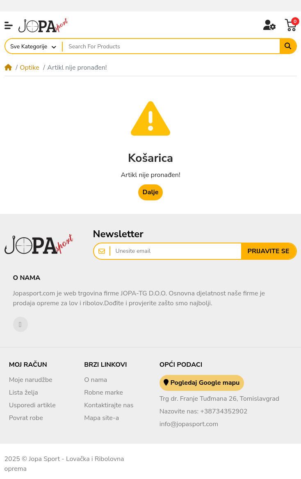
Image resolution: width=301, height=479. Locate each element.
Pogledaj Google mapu (201, 382)
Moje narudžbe (30, 379)
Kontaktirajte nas (108, 405)
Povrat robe (26, 417)
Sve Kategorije (28, 46)
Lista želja (23, 392)
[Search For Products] (171, 46)
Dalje (151, 192)
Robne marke (103, 392)
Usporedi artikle (32, 405)
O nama (95, 379)
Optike (29, 67)
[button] (9, 25)
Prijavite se (269, 251)
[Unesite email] (175, 251)
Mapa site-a (101, 417)
